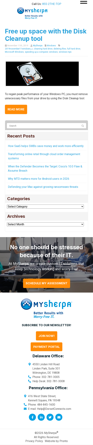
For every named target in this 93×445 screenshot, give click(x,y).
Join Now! (47, 336)
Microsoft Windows (14, 52)
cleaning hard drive (43, 49)
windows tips (65, 52)
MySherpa (37, 45)
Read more (16, 109)
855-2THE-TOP (51, 4)
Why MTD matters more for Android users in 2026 (38, 178)
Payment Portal (46, 347)
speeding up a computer (36, 52)
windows (53, 52)
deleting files (60, 49)
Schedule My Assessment (46, 283)
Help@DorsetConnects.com (54, 408)
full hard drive (73, 49)
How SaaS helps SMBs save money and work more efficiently (46, 146)
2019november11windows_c (19, 49)
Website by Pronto (56, 441)
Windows (51, 45)
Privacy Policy (34, 441)
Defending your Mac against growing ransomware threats (43, 187)
